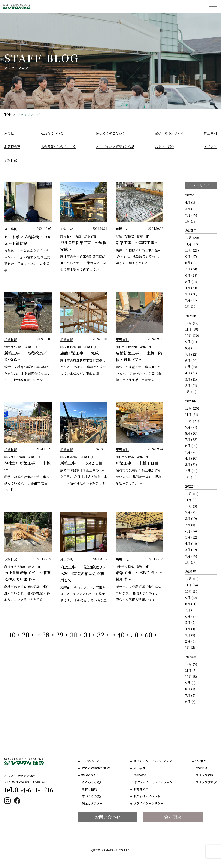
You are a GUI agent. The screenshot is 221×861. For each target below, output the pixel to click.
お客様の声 (12, 146)
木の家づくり (90, 775)
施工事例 (210, 133)
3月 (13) (191, 208)
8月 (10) (191, 518)
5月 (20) (191, 452)
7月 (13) (191, 610)
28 (46, 634)
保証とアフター (92, 803)
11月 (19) (191, 329)
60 (148, 634)
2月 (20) (191, 470)
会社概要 (201, 761)
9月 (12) (191, 597)
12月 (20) (192, 237)
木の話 (9, 133)
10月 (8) (191, 676)
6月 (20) (191, 360)
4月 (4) (190, 628)
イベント (210, 146)
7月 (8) (190, 525)
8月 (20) (191, 433)
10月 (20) (192, 335)
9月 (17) (191, 256)
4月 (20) (191, 458)
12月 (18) (191, 323)
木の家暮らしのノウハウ (58, 146)
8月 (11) (190, 603)
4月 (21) (191, 373)
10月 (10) (192, 591)
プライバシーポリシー (148, 803)
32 (101, 634)
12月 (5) (191, 664)
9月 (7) (190, 512)
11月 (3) (190, 499)
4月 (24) (191, 287)
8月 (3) (190, 689)
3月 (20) (191, 294)
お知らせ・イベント (146, 796)
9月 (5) (190, 682)
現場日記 (10, 160)
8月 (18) (191, 262)
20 (25, 634)
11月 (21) (191, 414)
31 (87, 634)
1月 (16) (191, 306)
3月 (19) (191, 549)
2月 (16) (191, 556)
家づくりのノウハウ (169, 133)
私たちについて (52, 133)
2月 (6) (190, 641)
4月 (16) (191, 543)
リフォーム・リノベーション (152, 761)
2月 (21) (191, 385)
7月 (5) (190, 695)
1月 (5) (190, 647)
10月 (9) (191, 506)
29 (59, 634)
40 (121, 634)
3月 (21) (191, 379)
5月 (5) (190, 622)
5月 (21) (191, 281)
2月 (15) (191, 215)
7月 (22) (191, 354)
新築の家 (140, 775)
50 (135, 634)
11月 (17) (191, 244)
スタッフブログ (206, 782)
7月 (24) (191, 269)
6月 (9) (190, 616)
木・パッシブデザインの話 (115, 146)
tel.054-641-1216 (29, 789)
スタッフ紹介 (164, 146)
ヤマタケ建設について (96, 768)
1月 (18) (190, 221)
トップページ (90, 761)
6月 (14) (191, 531)
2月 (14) (191, 300)
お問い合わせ (107, 817)
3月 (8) (190, 635)
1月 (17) (190, 562)
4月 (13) (191, 202)
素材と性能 (89, 789)
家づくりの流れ (92, 796)
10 (12, 634)
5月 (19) (191, 366)
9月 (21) (191, 427)
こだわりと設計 (92, 782)
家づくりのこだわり (110, 133)
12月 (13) (191, 578)
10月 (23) (192, 250)
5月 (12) (191, 537)
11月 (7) (190, 670)
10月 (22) (192, 421)
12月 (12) (192, 493)
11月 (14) (191, 585)
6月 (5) (190, 701)
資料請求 (172, 817)
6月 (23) (191, 275)
